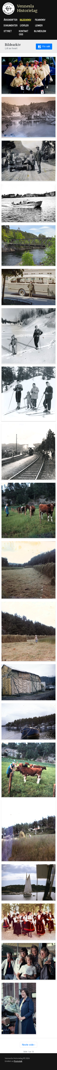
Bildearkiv (25, 20)
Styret (8, 31)
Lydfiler (24, 25)
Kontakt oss (23, 33)
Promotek (18, 1061)
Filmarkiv (40, 20)
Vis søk (44, 46)
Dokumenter (10, 25)
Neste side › (28, 1044)
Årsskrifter (10, 20)
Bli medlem (40, 31)
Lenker (39, 25)
